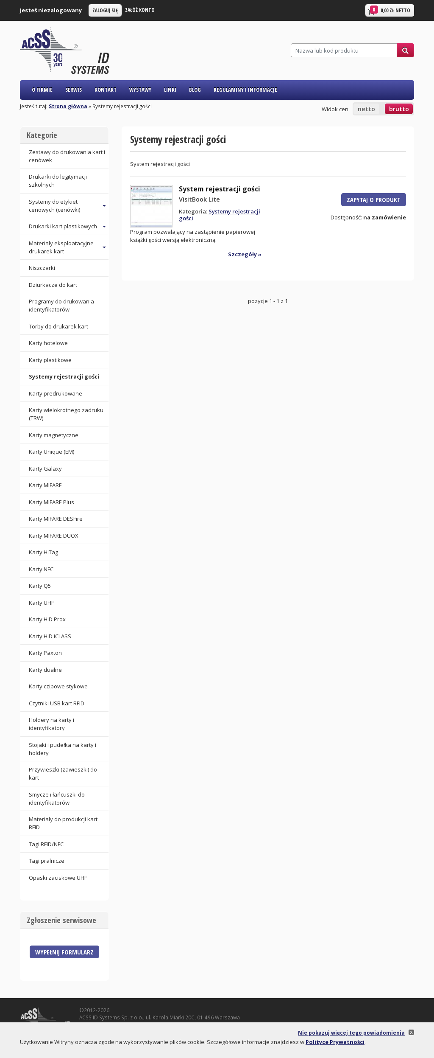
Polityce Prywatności (335, 1042)
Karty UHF (41, 602)
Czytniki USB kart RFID (56, 703)
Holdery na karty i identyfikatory (51, 724)
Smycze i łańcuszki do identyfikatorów (57, 798)
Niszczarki (42, 268)
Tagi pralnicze (46, 860)
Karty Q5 (40, 585)
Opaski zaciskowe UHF (58, 877)
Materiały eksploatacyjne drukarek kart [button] (61, 247)
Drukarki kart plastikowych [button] (63, 226)
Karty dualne (45, 670)
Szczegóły (242, 254)
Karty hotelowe (48, 343)
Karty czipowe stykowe (58, 686)
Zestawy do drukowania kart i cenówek (67, 156)
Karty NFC (41, 569)
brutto (399, 109)
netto (366, 109)
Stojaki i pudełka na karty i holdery (62, 749)
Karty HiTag (43, 552)
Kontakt (106, 89)
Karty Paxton (45, 653)
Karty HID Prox (47, 619)
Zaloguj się (105, 10)
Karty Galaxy (45, 468)
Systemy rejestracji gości (64, 376)
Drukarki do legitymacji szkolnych (58, 180)
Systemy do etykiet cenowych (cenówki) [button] (54, 205)
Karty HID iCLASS (50, 636)
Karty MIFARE (45, 485)
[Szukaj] (344, 50)
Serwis (73, 89)
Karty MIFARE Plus (51, 502)
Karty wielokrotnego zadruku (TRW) (66, 414)
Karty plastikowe (50, 360)
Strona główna (68, 106)
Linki (170, 89)
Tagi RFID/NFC (46, 844)
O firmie (42, 89)
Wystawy (140, 89)
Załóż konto (140, 9)
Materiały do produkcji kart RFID (63, 823)
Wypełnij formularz (64, 952)
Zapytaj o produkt (374, 199)
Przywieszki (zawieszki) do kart (63, 773)
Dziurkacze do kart (53, 285)
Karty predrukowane (55, 393)
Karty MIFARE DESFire (56, 518)
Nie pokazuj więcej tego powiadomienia (351, 1032)
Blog (195, 89)
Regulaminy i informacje (245, 89)
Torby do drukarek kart (58, 326)
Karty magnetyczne (53, 435)
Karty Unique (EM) (51, 451)
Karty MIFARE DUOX (53, 535)
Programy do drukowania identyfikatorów (61, 305)
